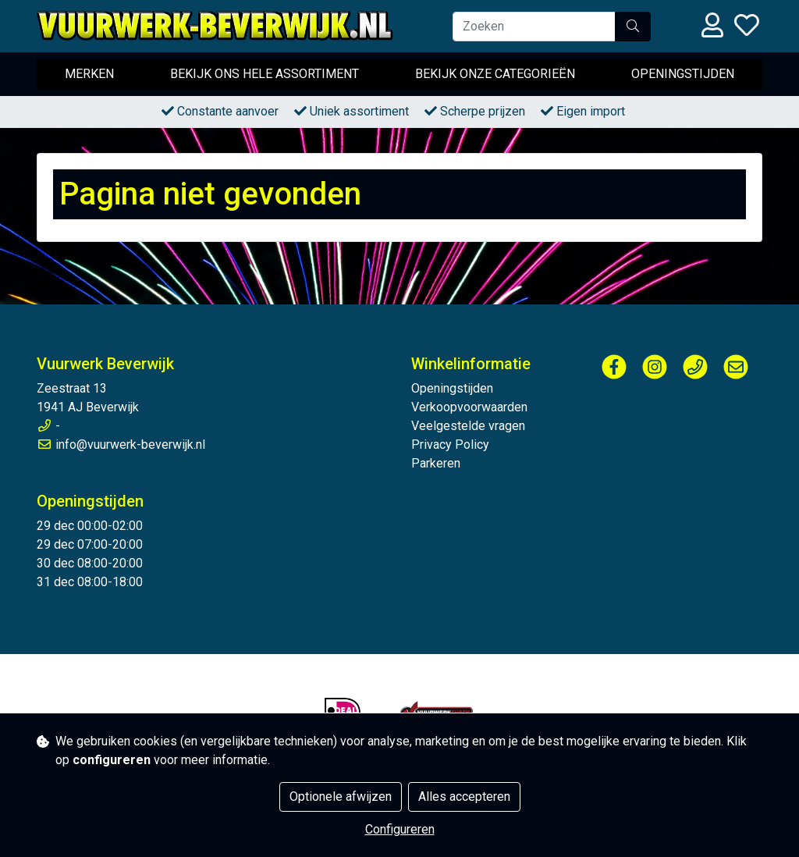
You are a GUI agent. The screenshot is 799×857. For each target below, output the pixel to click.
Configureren (400, 829)
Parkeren (435, 463)
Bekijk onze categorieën (495, 73)
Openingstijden (682, 73)
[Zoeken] (534, 26)
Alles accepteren (464, 796)
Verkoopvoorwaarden (469, 407)
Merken (89, 73)
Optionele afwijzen (340, 796)
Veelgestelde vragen (468, 425)
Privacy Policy (450, 444)
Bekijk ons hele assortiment (264, 73)
